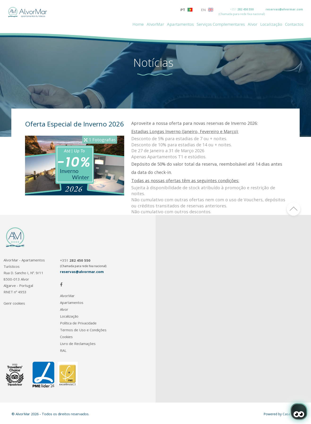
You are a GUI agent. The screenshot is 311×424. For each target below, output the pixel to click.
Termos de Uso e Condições (83, 330)
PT (186, 10)
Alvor (252, 24)
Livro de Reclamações (78, 343)
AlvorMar (155, 24)
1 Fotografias (102, 140)
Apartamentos (180, 24)
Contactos (294, 24)
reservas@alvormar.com (284, 9)
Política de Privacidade (78, 323)
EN (207, 10)
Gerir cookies (14, 303)
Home (138, 24)
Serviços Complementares (221, 24)
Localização (271, 24)
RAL (63, 350)
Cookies (66, 337)
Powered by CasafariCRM (283, 414)
